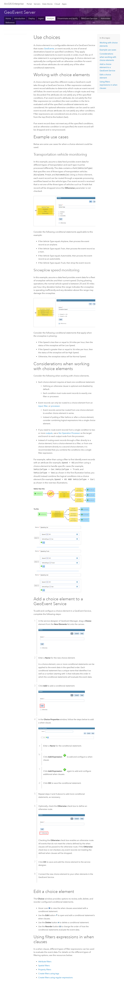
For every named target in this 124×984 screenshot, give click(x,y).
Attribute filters (44, 960)
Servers (37, 4)
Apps (64, 4)
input (40, 405)
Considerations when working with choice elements (108, 57)
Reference (10, 22)
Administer (105, 18)
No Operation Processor (69, 432)
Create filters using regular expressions (55, 976)
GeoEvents (49, 48)
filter (46, 405)
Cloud (57, 4)
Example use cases (108, 50)
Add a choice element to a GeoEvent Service (107, 67)
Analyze (50, 18)
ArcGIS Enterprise (14, 3)
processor (55, 405)
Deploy (31, 18)
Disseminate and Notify (67, 18)
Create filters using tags (48, 972)
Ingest (41, 18)
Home (8, 18)
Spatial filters (44, 964)
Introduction (19, 18)
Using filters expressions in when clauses (108, 85)
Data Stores (47, 4)
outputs (49, 432)
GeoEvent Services (89, 18)
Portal (29, 4)
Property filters (44, 968)
